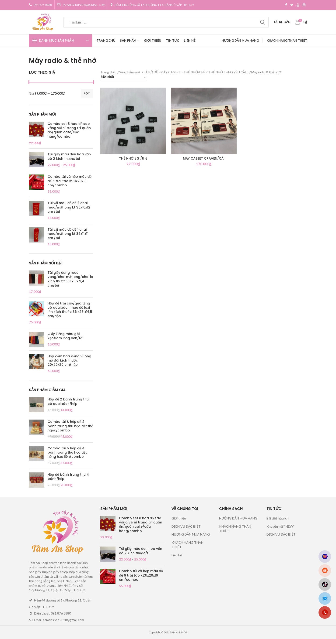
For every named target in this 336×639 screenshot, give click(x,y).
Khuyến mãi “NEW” (280, 526)
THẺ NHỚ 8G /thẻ (133, 158)
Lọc (87, 93)
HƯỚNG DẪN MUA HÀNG (240, 40)
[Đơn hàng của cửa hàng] (123, 77)
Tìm (262, 22)
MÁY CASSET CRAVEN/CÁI (203, 158)
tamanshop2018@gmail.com (81, 5)
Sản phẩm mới (129, 72)
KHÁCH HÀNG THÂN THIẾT (287, 40)
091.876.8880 (40, 5)
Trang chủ (107, 72)
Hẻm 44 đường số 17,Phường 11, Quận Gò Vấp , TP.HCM (152, 5)
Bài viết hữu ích (277, 518)
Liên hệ (177, 555)
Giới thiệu (179, 518)
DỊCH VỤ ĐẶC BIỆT (186, 526)
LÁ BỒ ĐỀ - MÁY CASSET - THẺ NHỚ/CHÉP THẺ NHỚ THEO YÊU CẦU (195, 72)
